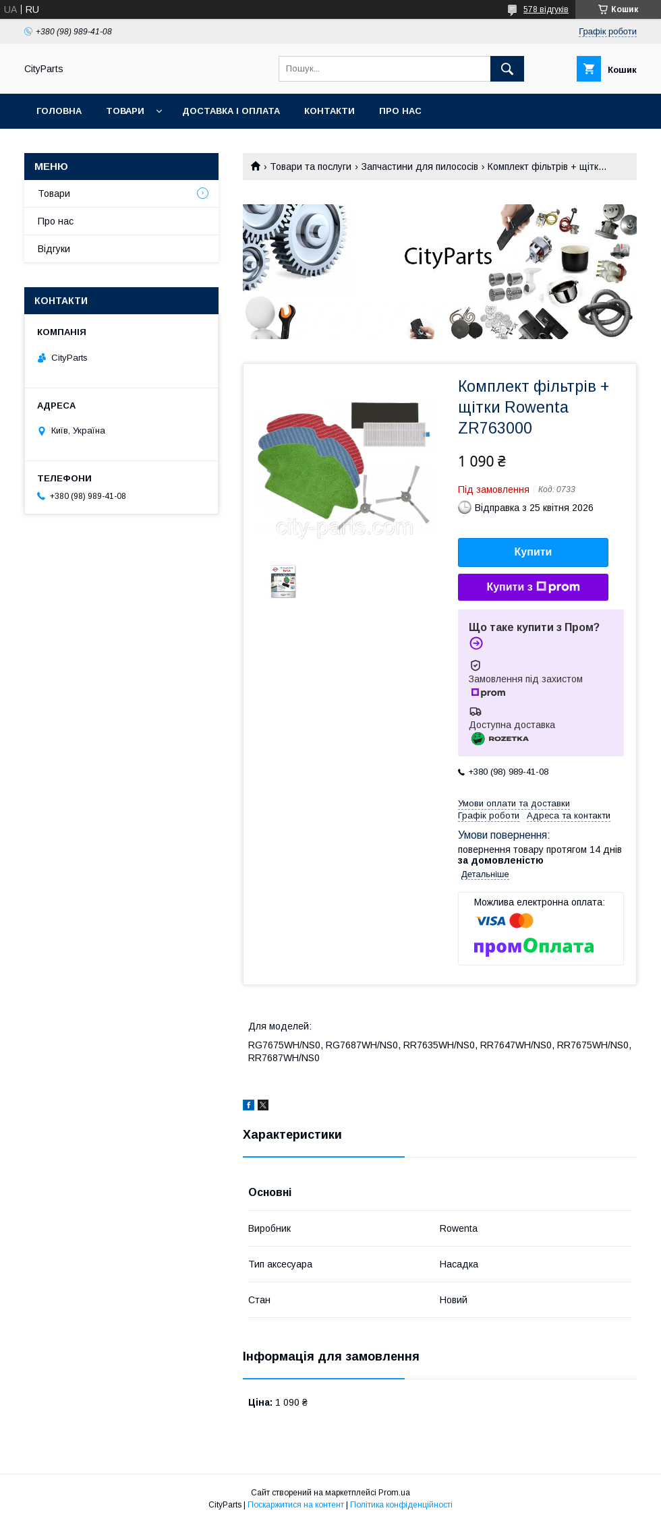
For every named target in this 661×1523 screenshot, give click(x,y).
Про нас (400, 111)
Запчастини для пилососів (420, 166)
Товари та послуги (310, 166)
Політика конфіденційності (401, 1505)
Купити (533, 552)
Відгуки (54, 248)
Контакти (329, 111)
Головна (59, 111)
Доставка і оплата (231, 111)
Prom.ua (394, 1492)
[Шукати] (507, 69)
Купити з (532, 587)
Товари (125, 111)
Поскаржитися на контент (296, 1505)
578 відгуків (546, 9)
